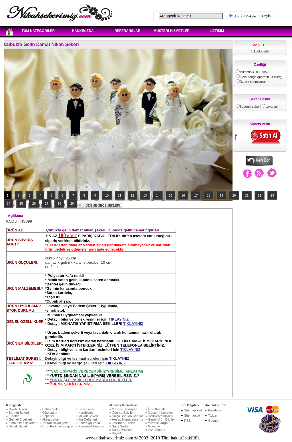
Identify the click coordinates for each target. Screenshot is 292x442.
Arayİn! (266, 16)
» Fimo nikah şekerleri (21, 423)
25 (21, 203)
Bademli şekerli (250, 106)
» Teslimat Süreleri (122, 423)
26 (33, 203)
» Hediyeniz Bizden (159, 416)
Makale (250, 16)
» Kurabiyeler (85, 412)
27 (46, 203)
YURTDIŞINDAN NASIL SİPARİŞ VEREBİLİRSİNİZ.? (94, 375)
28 (59, 203)
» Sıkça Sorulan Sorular (126, 416)
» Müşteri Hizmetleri (159, 412)
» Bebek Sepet (16, 426)
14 (157, 195)
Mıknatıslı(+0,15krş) (254, 72)
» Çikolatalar (48, 412)
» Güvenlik (152, 426)
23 (272, 195)
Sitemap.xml (193, 410)
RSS (187, 420)
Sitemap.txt (192, 415)
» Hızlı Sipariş (155, 429)
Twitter (212, 415)
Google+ (214, 420)
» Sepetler (46, 416)
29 (72, 203)
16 (183, 195)
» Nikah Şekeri (16, 409)
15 (170, 195)
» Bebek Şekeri (50, 409)
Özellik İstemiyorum (254, 81)
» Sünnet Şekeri (17, 412)
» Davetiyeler (85, 409)
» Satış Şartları (119, 426)
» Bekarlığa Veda (88, 423)
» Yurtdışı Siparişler (123, 409)
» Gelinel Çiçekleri (19, 419)
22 (259, 195)
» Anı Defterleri (86, 419)
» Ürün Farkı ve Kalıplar (56, 426)
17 (196, 195)
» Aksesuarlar (49, 419)
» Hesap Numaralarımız (126, 419)
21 (247, 195)
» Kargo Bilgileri (120, 429)
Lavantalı (271, 106)
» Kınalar (12, 416)
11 (119, 195)
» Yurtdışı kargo (156, 423)
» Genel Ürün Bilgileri (160, 419)
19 (221, 195)
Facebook (215, 410)
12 (132, 195)
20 (234, 195)
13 (145, 195)
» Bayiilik (115, 433)
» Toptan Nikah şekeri (54, 423)
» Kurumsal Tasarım (90, 426)
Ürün (236, 16)
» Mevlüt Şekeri (87, 416)
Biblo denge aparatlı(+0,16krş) (261, 77)
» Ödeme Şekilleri (121, 412)
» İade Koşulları (156, 409)
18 (208, 195)
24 (8, 203)
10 (107, 195)
